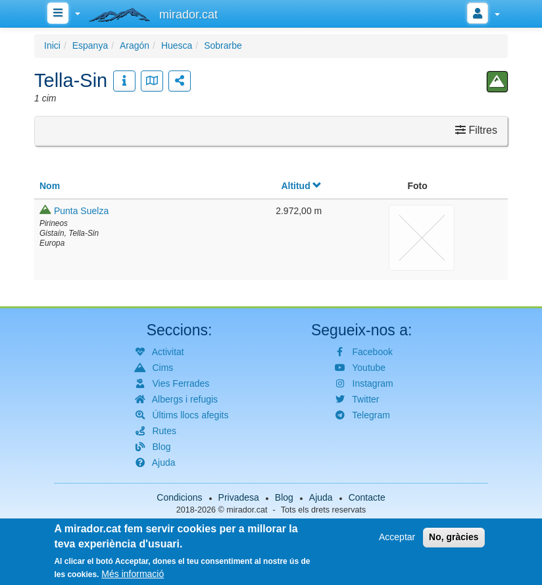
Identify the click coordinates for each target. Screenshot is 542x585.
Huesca (176, 45)
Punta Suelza (81, 211)
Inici (52, 45)
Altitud (301, 186)
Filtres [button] (476, 130)
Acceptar (397, 540)
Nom (49, 186)
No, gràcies (453, 540)
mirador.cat (246, 510)
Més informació (132, 576)
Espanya (90, 45)
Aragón (134, 45)
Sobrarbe (223, 45)
